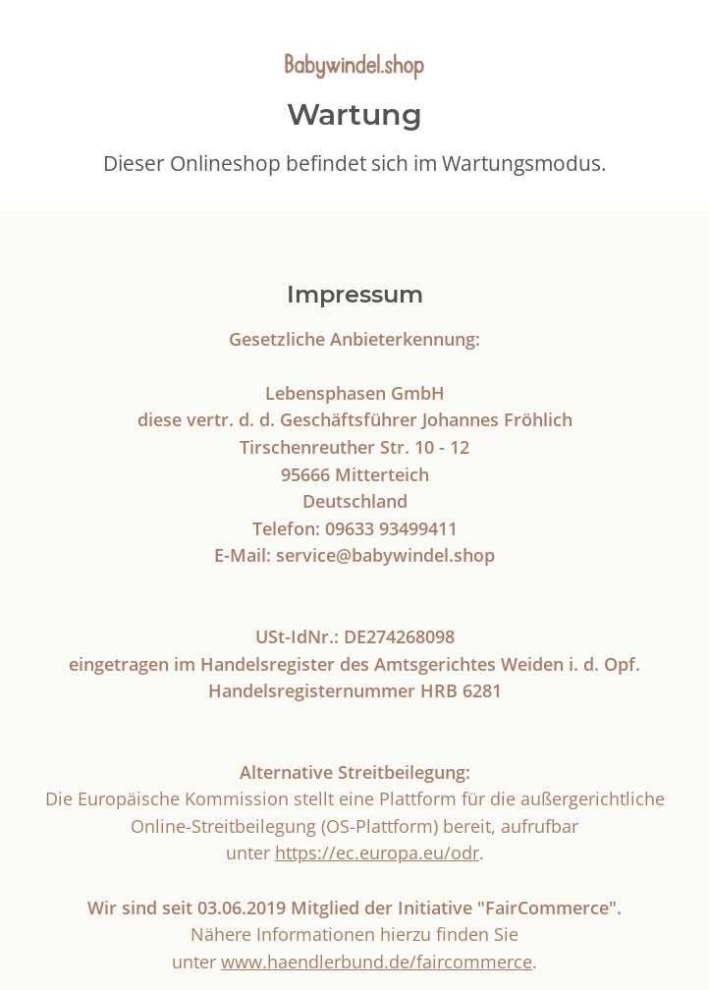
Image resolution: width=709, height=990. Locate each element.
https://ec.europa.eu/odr (377, 852)
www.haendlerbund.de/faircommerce (376, 961)
